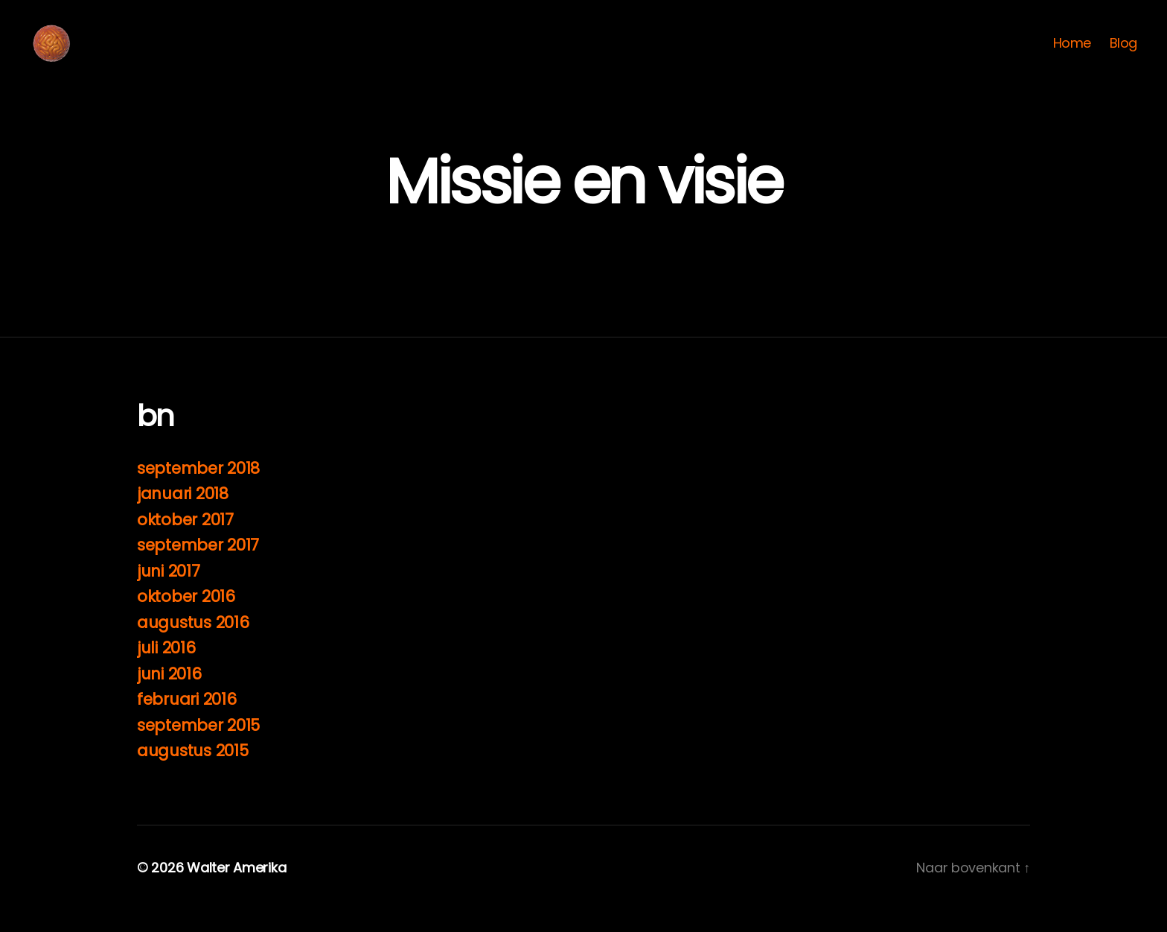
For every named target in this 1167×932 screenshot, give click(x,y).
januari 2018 (182, 516)
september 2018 (198, 490)
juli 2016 (166, 670)
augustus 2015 (193, 773)
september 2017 (198, 567)
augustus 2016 (193, 645)
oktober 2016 (186, 619)
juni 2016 (169, 696)
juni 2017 (168, 593)
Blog (1123, 54)
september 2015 (198, 747)
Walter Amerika (236, 890)
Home (1072, 54)
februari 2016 (187, 721)
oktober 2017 (185, 542)
